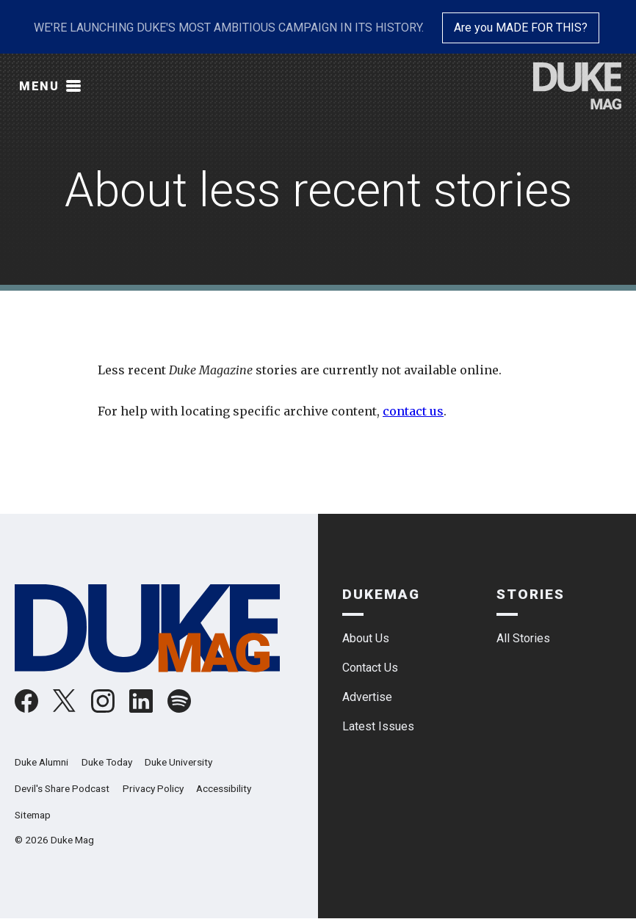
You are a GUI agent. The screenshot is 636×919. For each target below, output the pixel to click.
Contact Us (370, 668)
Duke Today (107, 762)
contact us (413, 411)
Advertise (367, 697)
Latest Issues (378, 726)
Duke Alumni (41, 762)
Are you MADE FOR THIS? (521, 27)
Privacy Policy (153, 788)
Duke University (178, 762)
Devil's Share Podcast (62, 788)
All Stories (523, 638)
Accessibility (223, 788)
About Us (365, 638)
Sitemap (33, 815)
